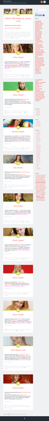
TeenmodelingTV (25, 36)
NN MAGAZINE (39, 47)
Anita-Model (38, 176)
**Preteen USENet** (38, 67)
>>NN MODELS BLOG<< (39, 42)
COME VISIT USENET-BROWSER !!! (13, 28)
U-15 (37, 163)
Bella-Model (7, 33)
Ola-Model (18, 205)
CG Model (37, 136)
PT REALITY (38, 40)
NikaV (13, 35)
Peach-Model (18, 239)
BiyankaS (41, 177)
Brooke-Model (13, 33)
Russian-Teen (42, 191)
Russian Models (38, 150)
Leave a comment (26, 76)
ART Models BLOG (40, 52)
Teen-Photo (38, 159)
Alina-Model (18, 94)
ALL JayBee (38, 72)
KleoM (40, 183)
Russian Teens (38, 151)
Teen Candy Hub (39, 65)
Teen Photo (9, 36)
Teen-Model (19, 36)
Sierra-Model (18, 277)
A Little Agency (20, 282)
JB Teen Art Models (40, 82)
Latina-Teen (19, 34)
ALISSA (19, 318)
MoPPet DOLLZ (39, 24)
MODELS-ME (38, 25)
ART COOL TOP (39, 50)
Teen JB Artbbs (39, 57)
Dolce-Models (7, 34)
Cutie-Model (18, 57)
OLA (18, 210)
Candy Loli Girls (39, 60)
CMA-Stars (28, 33)
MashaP (23, 34)
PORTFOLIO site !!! (14, 64)
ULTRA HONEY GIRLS (23, 354)
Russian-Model (7, 76)
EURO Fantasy (39, 54)
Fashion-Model (14, 34)
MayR (30, 34)
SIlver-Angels (25, 35)
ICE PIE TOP (38, 22)
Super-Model (38, 157)
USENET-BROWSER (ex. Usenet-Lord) (18, 19)
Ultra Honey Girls (18, 349)
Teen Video (14, 36)
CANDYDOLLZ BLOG (39, 55)
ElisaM (44, 181)
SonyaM (39, 195)
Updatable (37, 164)
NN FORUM (38, 38)
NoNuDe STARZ (39, 51)
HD (36, 142)
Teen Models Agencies (38, 89)
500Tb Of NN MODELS (38, 29)
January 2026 (38, 124)
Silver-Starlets (11, 406)
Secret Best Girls (39, 61)
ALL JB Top (38, 73)
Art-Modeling (16, 74)
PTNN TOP (38, 35)
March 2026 (38, 122)
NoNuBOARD (38, 46)
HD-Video (37, 143)
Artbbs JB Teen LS (40, 91)
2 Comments (25, 149)
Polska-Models (38, 148)
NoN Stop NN (38, 27)
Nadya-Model (43, 187)
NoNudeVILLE (39, 63)
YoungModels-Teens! (39, 80)
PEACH (19, 244)
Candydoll (18, 33)
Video (37, 166)
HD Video (37, 183)
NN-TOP (37, 48)
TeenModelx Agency (38, 87)
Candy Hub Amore (40, 64)
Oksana (15, 35)
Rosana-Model (18, 131)
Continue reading (9, 70)
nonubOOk (38, 21)
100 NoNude (38, 31)
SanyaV (41, 192)
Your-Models (38, 44)
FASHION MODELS (7, 1)
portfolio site (23, 100)
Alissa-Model (18, 314)
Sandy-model (38, 192)
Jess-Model (18, 167)
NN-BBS (37, 39)
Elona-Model (18, 387)
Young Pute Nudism (38, 70)
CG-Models (23, 33)
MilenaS (6, 35)
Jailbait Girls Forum (38, 84)
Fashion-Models (38, 141)
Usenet (37, 165)
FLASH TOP (38, 26)
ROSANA (19, 136)
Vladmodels (26, 99)
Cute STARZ (38, 34)
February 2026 (38, 123)
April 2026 (37, 121)
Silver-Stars (7, 186)
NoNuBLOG (38, 37)
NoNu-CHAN (38, 33)
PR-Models (20, 35)
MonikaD (9, 35)
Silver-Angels (38, 152)
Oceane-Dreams (40, 188)
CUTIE (19, 61)
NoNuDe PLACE (39, 59)
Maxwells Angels (38, 145)
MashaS (26, 34)
